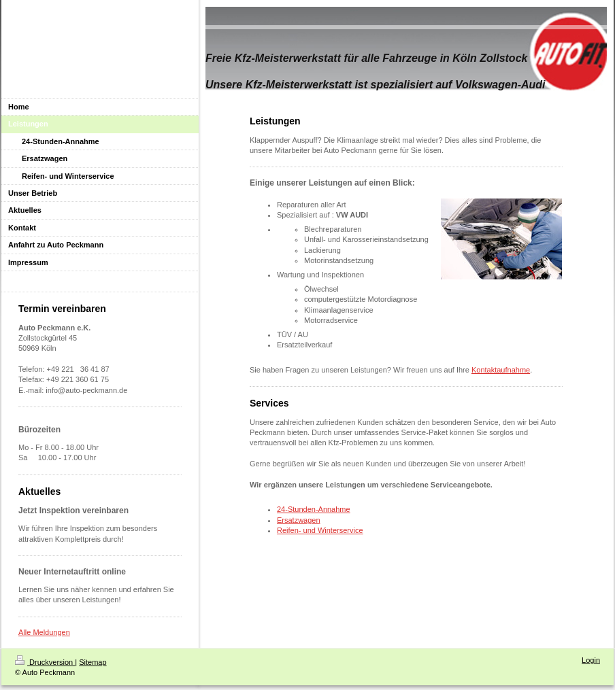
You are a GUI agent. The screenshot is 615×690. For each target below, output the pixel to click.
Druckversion (45, 662)
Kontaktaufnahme (500, 370)
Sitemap (92, 662)
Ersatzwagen (298, 520)
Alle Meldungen (44, 632)
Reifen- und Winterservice (320, 530)
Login (591, 660)
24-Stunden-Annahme (313, 509)
